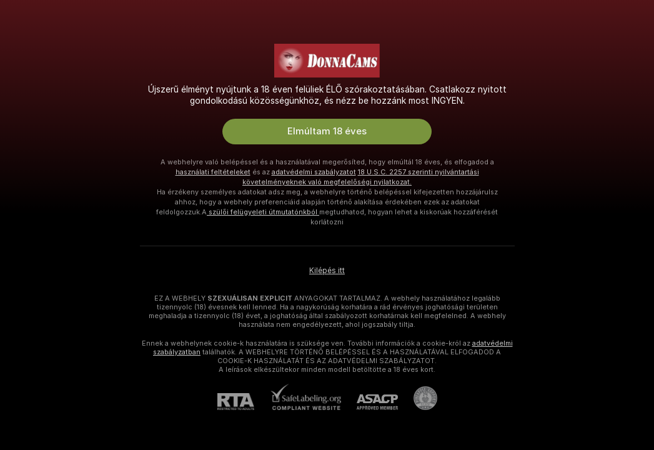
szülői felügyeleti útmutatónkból (263, 212)
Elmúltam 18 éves (327, 131)
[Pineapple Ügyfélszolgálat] (417, 398)
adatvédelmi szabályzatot (314, 172)
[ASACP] (369, 402)
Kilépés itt (327, 270)
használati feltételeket (213, 172)
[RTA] (243, 401)
